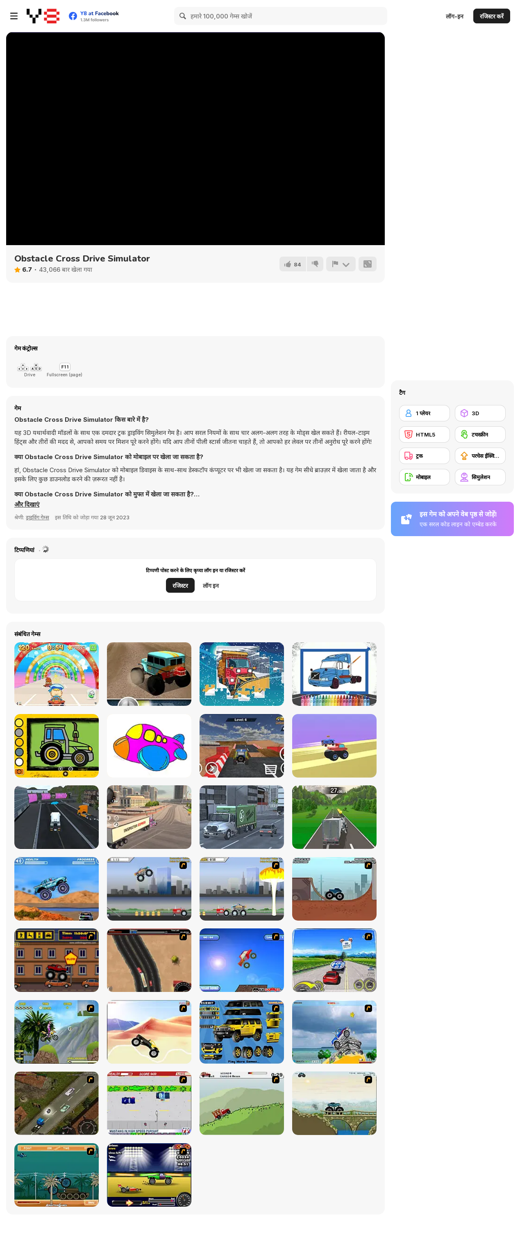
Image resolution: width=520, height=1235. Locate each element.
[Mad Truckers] (149, 960)
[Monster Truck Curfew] (56, 960)
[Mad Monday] (149, 1103)
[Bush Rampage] (56, 1175)
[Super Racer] (334, 1032)
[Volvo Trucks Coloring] (334, 674)
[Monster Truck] (149, 1032)
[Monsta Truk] (242, 960)
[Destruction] (242, 889)
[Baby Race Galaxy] (56, 674)
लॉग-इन (454, 16)
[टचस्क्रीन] (480, 434)
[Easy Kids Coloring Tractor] (56, 746)
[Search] (183, 16)
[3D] (480, 413)
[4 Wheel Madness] (56, 889)
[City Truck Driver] (56, 817)
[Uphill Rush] (56, 1032)
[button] (26, 504)
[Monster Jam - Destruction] (149, 889)
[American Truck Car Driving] (149, 817)
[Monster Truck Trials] (334, 889)
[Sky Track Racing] (242, 746)
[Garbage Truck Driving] (242, 817)
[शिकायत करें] (341, 264)
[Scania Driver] (56, 1103)
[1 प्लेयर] (424, 413)
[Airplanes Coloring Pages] (149, 746)
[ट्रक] (424, 456)
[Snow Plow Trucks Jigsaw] (242, 674)
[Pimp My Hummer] (242, 1032)
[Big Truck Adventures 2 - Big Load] (242, 1103)
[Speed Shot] (334, 960)
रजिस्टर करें (492, 16)
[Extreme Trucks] (334, 1103)
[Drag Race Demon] (149, 1175)
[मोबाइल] (424, 477)
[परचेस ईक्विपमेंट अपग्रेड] (480, 456)
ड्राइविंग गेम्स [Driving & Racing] (37, 517)
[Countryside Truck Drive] (334, 817)
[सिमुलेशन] (480, 477)
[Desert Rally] (149, 674)
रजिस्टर (180, 585)
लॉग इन (211, 585)
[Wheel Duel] (334, 746)
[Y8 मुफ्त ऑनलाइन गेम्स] (43, 16)
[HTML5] (424, 434)
